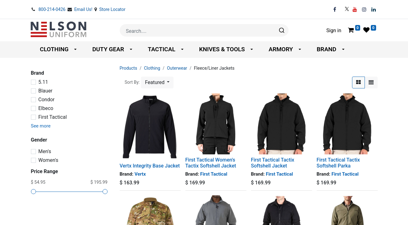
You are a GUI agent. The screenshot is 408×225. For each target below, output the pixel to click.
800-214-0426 (52, 9)
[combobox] (204, 30)
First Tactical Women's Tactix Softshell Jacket (210, 163)
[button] (157, 82)
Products (128, 68)
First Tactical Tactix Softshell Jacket (273, 163)
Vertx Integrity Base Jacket (150, 166)
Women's (48, 160)
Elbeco (45, 108)
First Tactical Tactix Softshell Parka (338, 163)
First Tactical (52, 117)
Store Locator (112, 9)
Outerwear (177, 68)
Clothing (152, 68)
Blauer (45, 91)
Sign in (333, 30)
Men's (44, 151)
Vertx (140, 174)
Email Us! (83, 9)
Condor (46, 99)
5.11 (43, 82)
